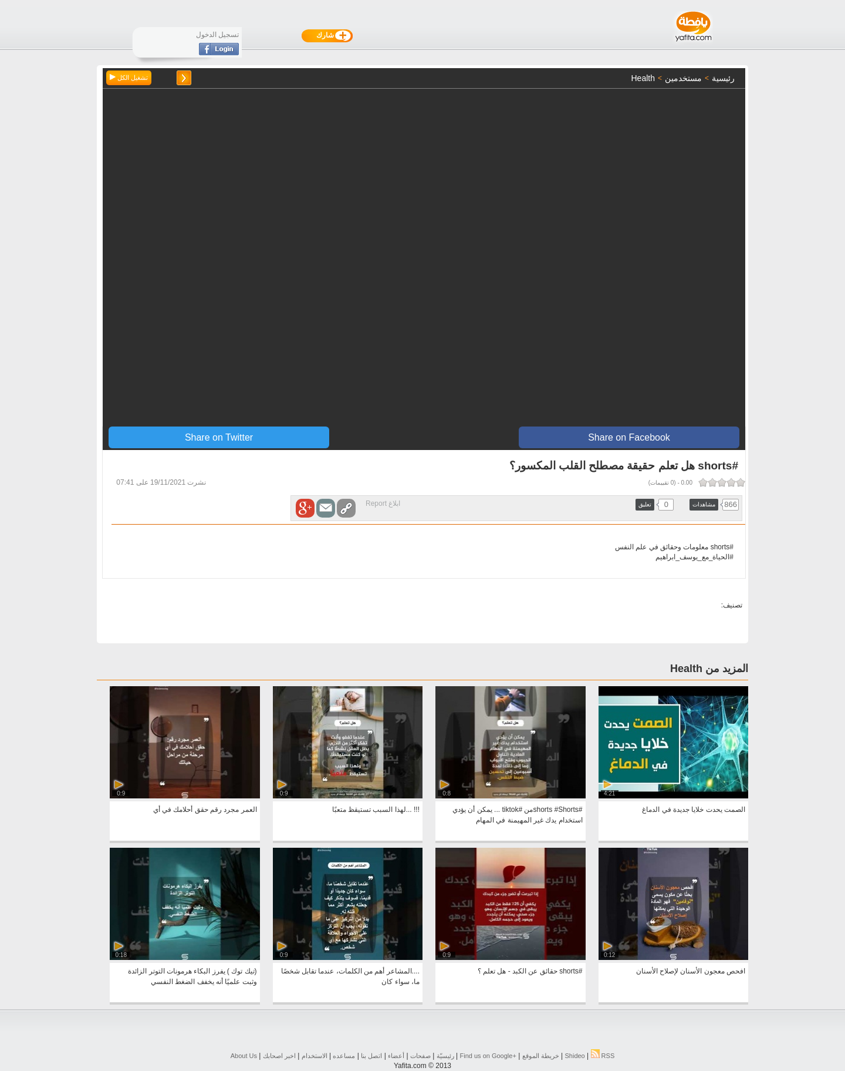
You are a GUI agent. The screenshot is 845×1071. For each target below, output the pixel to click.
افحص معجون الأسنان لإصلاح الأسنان (690, 971)
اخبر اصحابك (279, 1055)
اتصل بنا (371, 1055)
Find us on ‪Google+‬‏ (488, 1055)
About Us (244, 1055)
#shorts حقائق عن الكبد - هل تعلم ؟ (530, 971)
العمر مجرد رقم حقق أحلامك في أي (205, 809)
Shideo (574, 1055)
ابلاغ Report (383, 503)
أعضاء (396, 1055)
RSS (603, 1055)
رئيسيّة (445, 1055)
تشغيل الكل (129, 77)
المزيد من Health (709, 668)
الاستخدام (314, 1055)
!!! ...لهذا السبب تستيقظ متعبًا (376, 809)
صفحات (420, 1055)
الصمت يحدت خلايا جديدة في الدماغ (693, 809)
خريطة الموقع (540, 1055)
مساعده (344, 1055)
